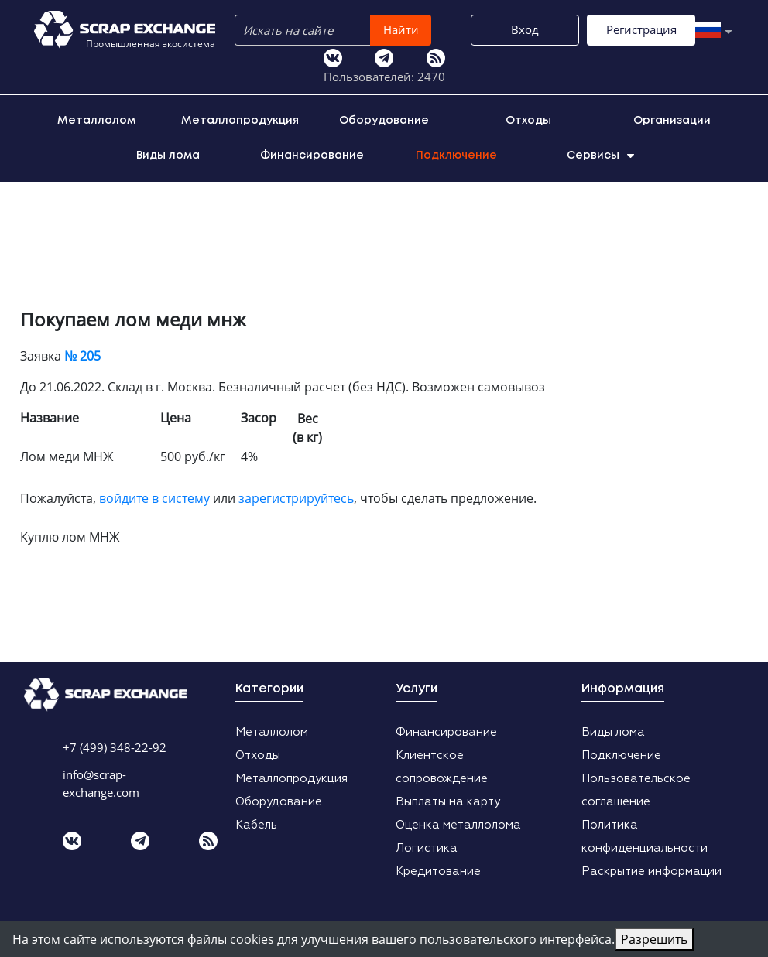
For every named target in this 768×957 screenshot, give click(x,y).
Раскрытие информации (651, 868)
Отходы (528, 117)
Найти (440, 29)
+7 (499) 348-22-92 (114, 744)
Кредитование (438, 868)
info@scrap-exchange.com (101, 780)
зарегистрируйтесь (296, 495)
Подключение (456, 152)
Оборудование (384, 117)
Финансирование (312, 152)
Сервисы (600, 152)
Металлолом (96, 117)
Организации (672, 117)
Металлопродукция (240, 117)
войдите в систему (154, 495)
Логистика (427, 845)
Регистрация (442, 64)
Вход (326, 64)
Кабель (256, 822)
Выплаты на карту (448, 799)
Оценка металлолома (458, 822)
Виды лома (168, 152)
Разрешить (654, 939)
